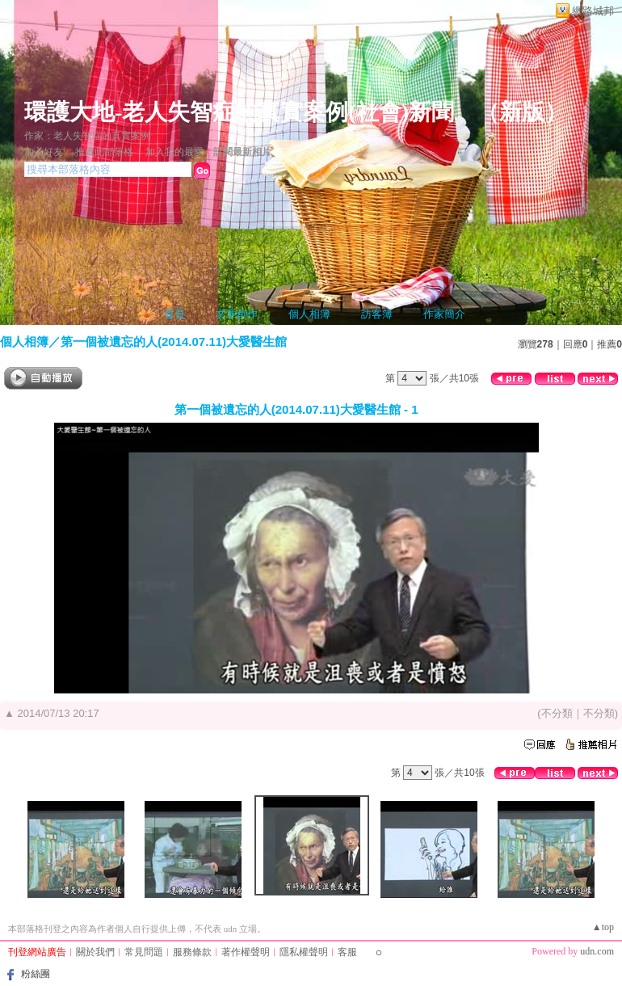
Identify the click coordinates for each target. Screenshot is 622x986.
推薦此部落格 (104, 152)
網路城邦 (593, 11)
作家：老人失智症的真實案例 (87, 135)
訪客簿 (377, 314)
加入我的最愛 (174, 152)
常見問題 (143, 952)
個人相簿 (309, 314)
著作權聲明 (245, 952)
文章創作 (237, 314)
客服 (347, 952)
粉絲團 (35, 974)
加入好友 (43, 152)
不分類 (557, 713)
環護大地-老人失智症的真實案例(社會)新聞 (239, 111)
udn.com (597, 951)
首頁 (174, 314)
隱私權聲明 (303, 952)
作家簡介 (444, 314)
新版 (521, 111)
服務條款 (192, 952)
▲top (603, 927)
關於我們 (95, 952)
